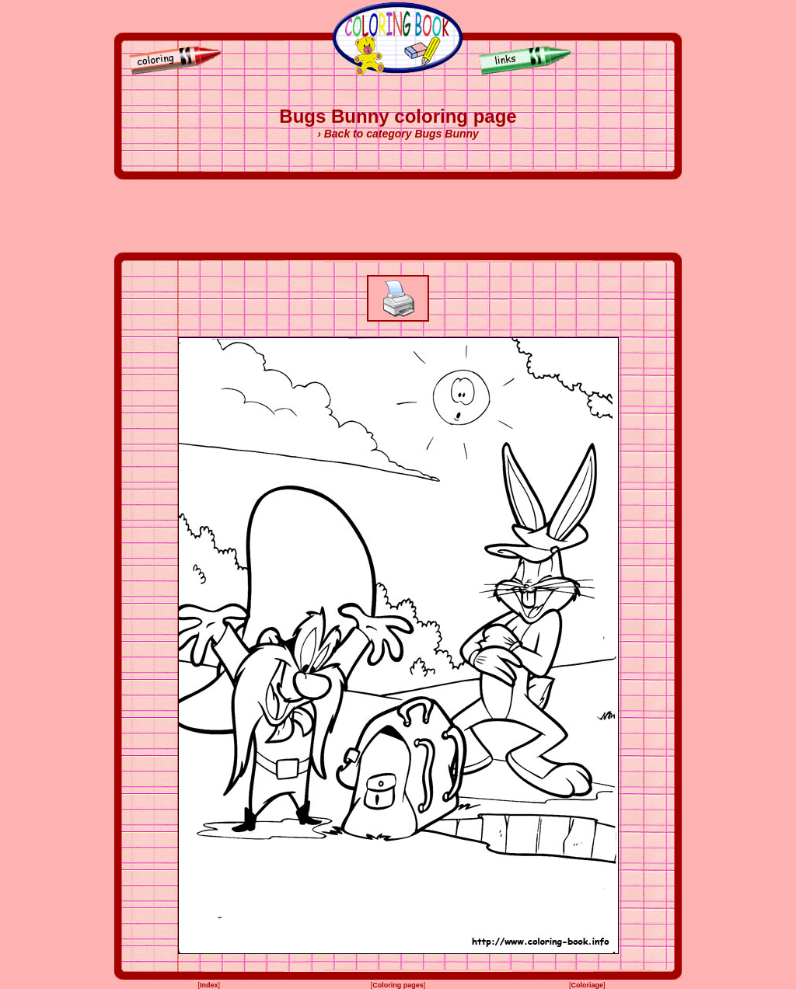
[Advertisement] (398, 216)
